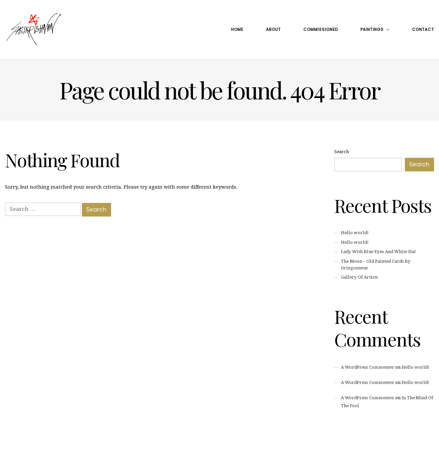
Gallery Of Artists (359, 277)
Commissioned (320, 29)
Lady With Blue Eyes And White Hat (378, 251)
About (273, 29)
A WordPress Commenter (367, 367)
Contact (423, 29)
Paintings (372, 29)
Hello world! (355, 232)
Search (341, 151)
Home (237, 29)
